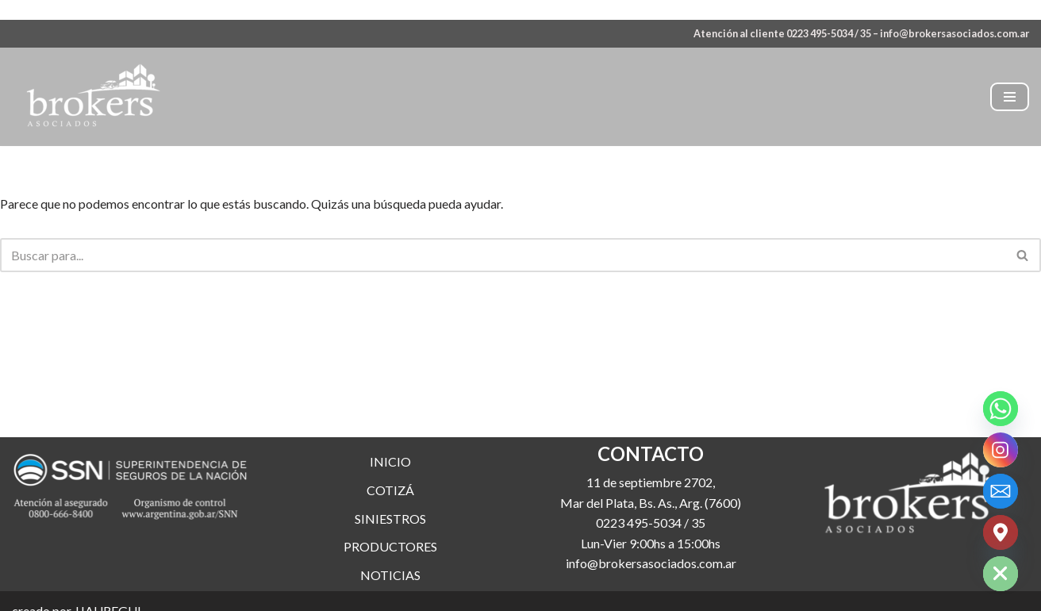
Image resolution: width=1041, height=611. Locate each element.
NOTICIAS (390, 574)
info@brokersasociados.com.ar (954, 33)
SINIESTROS (390, 518)
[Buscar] (502, 255)
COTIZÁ (390, 490)
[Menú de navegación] (1009, 97)
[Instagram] (1000, 449)
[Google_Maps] (1000, 532)
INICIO (390, 461)
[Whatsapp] (1000, 408)
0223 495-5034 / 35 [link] (650, 522)
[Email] (1000, 491)
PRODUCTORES (390, 546)
